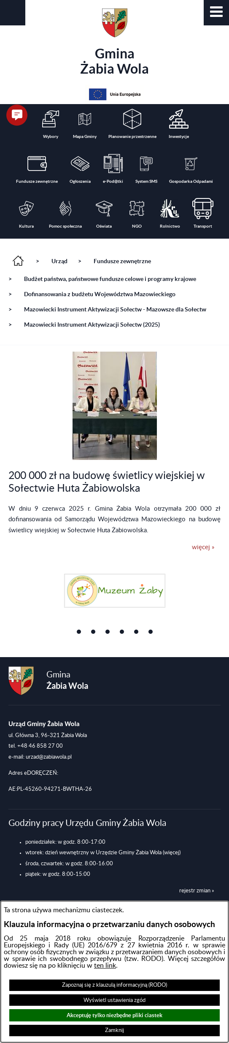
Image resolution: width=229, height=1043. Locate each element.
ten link (105, 965)
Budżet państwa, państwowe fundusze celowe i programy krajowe (110, 278)
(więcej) (172, 852)
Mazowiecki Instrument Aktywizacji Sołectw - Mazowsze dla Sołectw (115, 309)
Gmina (114, 42)
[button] (216, 12)
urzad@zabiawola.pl (49, 757)
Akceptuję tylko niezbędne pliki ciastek (114, 1015)
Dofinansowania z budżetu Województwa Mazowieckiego (99, 294)
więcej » (203, 547)
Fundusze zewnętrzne (122, 261)
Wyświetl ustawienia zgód (114, 1000)
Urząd (59, 261)
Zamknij (114, 1030)
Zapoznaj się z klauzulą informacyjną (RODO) (114, 985)
